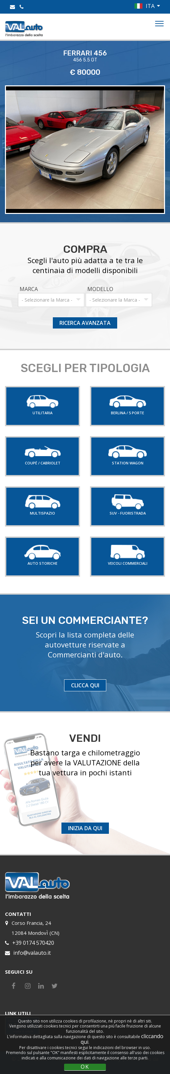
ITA (150, 6)
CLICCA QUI (85, 685)
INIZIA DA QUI (85, 828)
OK (85, 1067)
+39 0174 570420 (33, 942)
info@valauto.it (32, 952)
